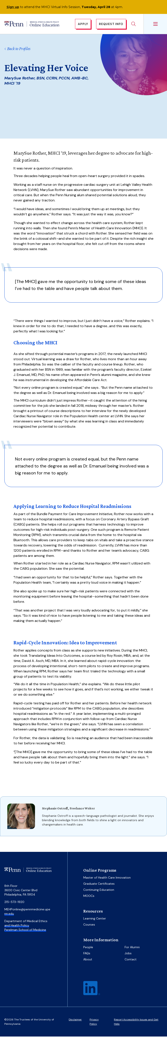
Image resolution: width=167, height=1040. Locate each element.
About (87, 963)
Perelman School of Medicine (25, 933)
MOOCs (88, 899)
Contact (131, 963)
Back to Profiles (17, 52)
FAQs (86, 957)
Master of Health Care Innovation (107, 881)
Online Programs (99, 873)
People (88, 951)
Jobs (128, 957)
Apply (83, 26)
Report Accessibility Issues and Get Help (136, 1025)
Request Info (111, 26)
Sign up (13, 7)
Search (133, 25)
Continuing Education (98, 893)
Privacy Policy (94, 1025)
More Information (101, 943)
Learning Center (94, 922)
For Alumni (132, 951)
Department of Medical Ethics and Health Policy (25, 927)
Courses (89, 928)
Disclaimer (75, 1023)
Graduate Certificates (99, 887)
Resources (93, 914)
